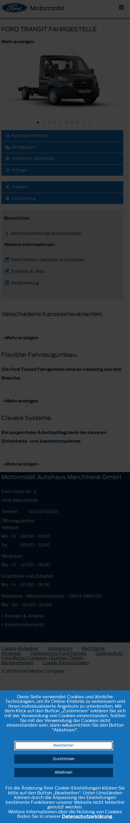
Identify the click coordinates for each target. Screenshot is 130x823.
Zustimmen (64, 759)
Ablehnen (63, 772)
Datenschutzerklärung (87, 816)
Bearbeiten (63, 745)
